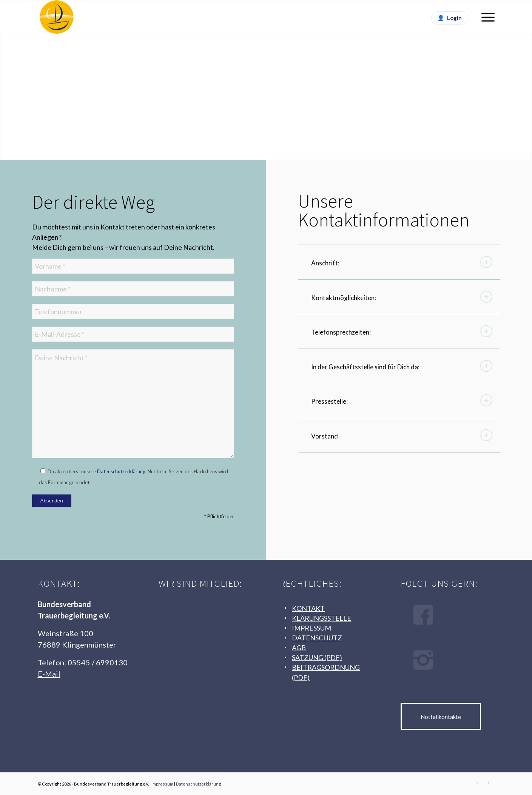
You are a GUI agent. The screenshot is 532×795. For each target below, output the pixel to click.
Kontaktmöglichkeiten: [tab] (401, 297)
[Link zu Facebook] (477, 782)
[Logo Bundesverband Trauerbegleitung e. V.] (57, 17)
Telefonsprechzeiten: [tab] (401, 331)
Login (454, 17)
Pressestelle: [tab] (401, 400)
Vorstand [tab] (401, 435)
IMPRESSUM (311, 628)
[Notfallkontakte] (441, 716)
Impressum (162, 783)
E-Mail (49, 673)
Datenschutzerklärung (121, 471)
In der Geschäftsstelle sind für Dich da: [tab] (401, 366)
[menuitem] (485, 17)
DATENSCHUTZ (317, 638)
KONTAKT (308, 608)
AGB (299, 647)
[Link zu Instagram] (489, 782)
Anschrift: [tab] (401, 262)
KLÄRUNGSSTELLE (321, 618)
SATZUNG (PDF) (317, 657)
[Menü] (485, 17)
